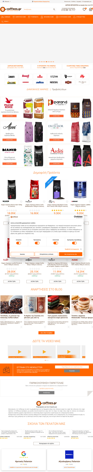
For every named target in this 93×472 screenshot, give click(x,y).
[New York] (68, 82)
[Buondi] (25, 76)
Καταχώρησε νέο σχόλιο (46, 424)
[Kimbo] (25, 82)
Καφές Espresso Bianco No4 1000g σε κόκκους (11, 205)
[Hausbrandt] (68, 76)
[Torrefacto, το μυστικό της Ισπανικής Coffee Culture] (21, 308)
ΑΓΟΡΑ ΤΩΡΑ (11, 281)
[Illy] (82, 76)
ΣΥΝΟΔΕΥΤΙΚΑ (79, 17)
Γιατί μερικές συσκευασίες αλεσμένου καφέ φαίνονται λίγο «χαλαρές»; (58, 298)
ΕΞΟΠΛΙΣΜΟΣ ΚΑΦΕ (63, 17)
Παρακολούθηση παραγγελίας (8, 461)
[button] (45, 341)
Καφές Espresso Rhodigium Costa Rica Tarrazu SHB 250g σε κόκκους (57, 205)
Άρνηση (22, 254)
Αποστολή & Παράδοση (6, 463)
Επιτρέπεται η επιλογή (46, 254)
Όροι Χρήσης (27, 471)
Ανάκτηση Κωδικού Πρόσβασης (55, 465)
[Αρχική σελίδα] (11, 11)
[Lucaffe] (5, 259)
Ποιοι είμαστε (27, 461)
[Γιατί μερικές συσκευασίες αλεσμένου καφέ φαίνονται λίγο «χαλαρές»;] (69, 308)
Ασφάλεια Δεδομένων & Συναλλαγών (10, 467)
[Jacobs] (11, 82)
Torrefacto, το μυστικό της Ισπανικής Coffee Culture (10, 298)
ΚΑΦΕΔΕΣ (5, 17)
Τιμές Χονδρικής (28, 465)
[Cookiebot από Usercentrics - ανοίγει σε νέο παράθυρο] (75, 217)
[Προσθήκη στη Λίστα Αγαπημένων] (21, 202)
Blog (25, 463)
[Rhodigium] (51, 201)
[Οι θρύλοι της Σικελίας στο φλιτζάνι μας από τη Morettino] (45, 308)
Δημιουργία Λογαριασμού (54, 463)
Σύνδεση (73, 1)
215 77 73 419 (76, 467)
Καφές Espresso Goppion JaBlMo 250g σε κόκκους (80, 205)
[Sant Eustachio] (82, 82)
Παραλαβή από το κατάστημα (7, 469)
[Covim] (39, 76)
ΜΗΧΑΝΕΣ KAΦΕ (47, 17)
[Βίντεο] (19, 332)
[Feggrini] (54, 76)
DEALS (4, 21)
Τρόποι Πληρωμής (5, 465)
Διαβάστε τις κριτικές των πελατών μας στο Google (23, 448)
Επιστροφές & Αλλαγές (6, 471)
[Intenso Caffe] (28, 201)
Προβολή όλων (59, 89)
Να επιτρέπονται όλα (71, 254)
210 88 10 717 (76, 463)
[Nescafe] (54, 82)
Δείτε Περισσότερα (69, 448)
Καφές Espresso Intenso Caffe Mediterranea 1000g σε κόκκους (34, 205)
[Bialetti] (11, 76)
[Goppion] (74, 201)
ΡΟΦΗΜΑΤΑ (33, 17)
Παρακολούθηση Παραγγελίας (42, 1)
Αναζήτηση (46, 374)
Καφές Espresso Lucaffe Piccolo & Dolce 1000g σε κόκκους (11, 263)
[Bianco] (5, 201)
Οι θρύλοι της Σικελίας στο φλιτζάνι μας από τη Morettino (34, 298)
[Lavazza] (39, 82)
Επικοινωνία (67, 1)
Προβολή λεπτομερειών (72, 249)
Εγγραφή (79, 1)
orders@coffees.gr (77, 469)
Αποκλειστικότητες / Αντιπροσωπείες (34, 467)
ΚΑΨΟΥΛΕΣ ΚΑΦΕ (19, 17)
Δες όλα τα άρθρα (46, 314)
